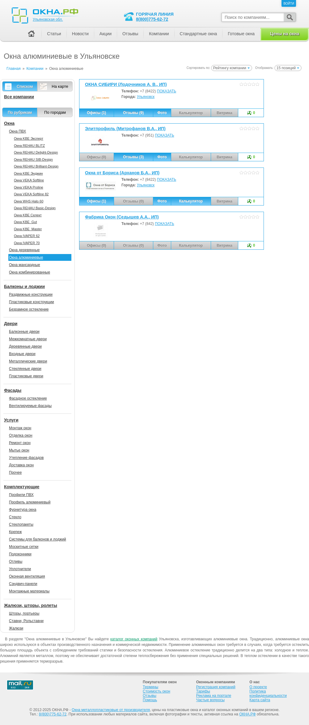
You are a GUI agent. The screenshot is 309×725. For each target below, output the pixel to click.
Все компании (19, 96)
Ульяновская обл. (48, 19)
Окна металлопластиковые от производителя (111, 710)
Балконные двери (24, 331)
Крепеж (15, 532)
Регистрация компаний (215, 687)
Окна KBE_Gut (25, 222)
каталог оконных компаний (133, 639)
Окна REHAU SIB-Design (33, 159)
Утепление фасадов (26, 458)
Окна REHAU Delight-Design (36, 152)
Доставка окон (21, 465)
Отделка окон (20, 435)
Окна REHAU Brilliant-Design (36, 166)
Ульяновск (145, 97)
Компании (159, 33)
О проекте (258, 687)
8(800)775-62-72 (152, 19)
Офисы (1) (96, 113)
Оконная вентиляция (27, 576)
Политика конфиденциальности (268, 693)
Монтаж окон (20, 428)
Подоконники (20, 554)
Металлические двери (28, 361)
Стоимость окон (156, 691)
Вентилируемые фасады (30, 406)
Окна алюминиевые (26, 257)
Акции (105, 33)
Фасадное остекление (28, 398)
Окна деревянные (24, 250)
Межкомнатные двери (28, 339)
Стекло (15, 517)
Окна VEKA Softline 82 (31, 194)
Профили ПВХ (21, 495)
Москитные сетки (23, 547)
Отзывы (130, 33)
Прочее (15, 472)
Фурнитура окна (22, 509)
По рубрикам (20, 112)
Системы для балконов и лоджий (37, 539)
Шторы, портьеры (24, 613)
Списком (25, 86)
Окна (9, 123)
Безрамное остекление (29, 309)
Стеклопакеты (21, 524)
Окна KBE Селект (28, 215)
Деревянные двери (25, 346)
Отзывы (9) (133, 113)
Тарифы (203, 691)
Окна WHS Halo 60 (28, 201)
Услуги (11, 420)
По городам (55, 112)
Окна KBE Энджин (28, 173)
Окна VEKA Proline (28, 187)
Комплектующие (21, 486)
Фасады (12, 390)
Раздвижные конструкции (31, 294)
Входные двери (22, 354)
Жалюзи (16, 628)
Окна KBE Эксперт (28, 138)
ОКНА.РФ (247, 714)
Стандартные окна (198, 33)
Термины (150, 687)
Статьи (54, 33)
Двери (10, 323)
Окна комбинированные (29, 272)
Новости (80, 33)
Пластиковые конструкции (31, 302)
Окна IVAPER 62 (27, 236)
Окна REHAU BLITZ (29, 145)
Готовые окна (241, 33)
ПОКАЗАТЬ (166, 91)
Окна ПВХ (17, 131)
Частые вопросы (210, 700)
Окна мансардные (24, 265)
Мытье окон (19, 450)
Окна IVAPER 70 (27, 243)
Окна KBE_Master (28, 229)
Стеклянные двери (25, 369)
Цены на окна (284, 33)
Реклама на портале (213, 695)
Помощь (150, 700)
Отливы (15, 561)
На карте (60, 86)
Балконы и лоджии (24, 286)
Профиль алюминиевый (29, 502)
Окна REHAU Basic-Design (35, 208)
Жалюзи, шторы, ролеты (30, 605)
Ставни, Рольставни (26, 621)
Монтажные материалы (29, 591)
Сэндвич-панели (23, 584)
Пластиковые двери (26, 376)
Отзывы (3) (133, 157)
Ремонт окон (20, 443)
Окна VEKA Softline (29, 180)
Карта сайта (259, 700)
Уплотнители (20, 569)
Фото (162, 113)
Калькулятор (191, 201)
